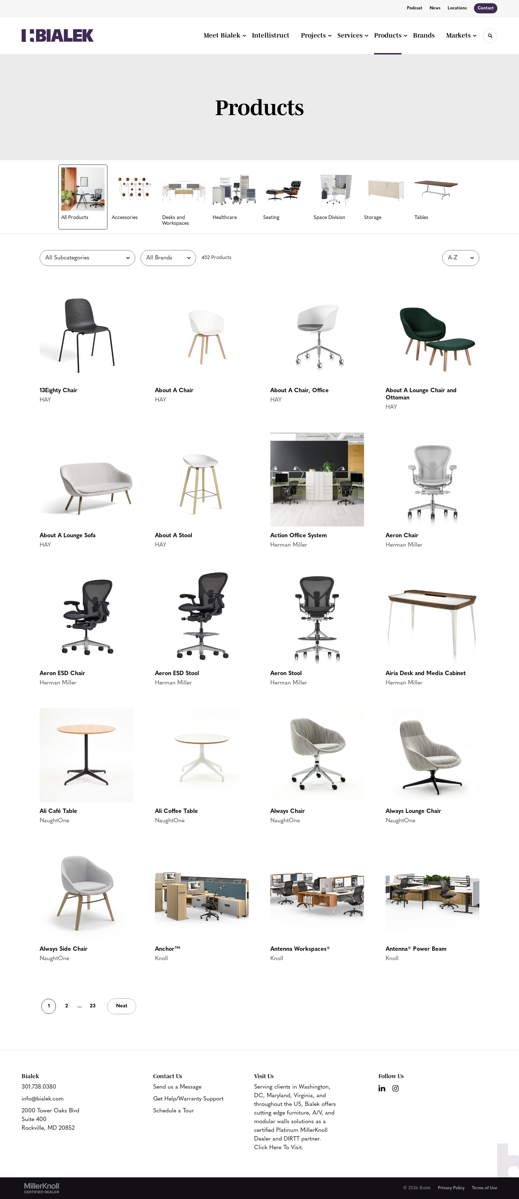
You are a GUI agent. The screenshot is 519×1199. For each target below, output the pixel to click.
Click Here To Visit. (278, 1148)
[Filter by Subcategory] (87, 258)
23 (93, 1006)
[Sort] (460, 258)
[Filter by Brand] (168, 258)
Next (121, 1006)
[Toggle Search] (490, 36)
